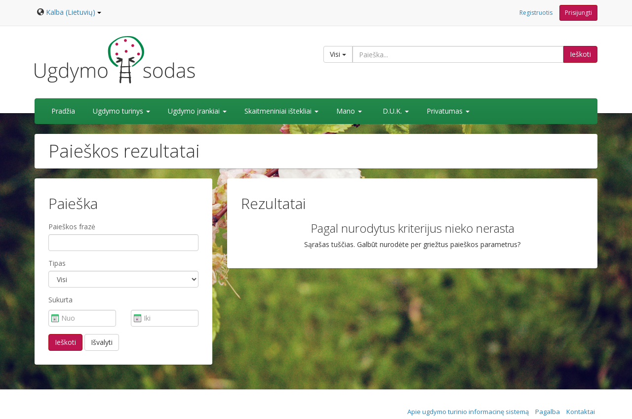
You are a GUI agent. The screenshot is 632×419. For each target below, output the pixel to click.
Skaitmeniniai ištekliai (281, 111)
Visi (338, 54)
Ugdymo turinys (121, 111)
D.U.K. (396, 111)
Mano (349, 111)
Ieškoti (580, 54)
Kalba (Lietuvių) (73, 12)
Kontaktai (580, 411)
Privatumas (448, 111)
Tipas (57, 263)
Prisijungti (578, 12)
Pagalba (547, 411)
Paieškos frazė (71, 226)
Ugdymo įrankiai (197, 111)
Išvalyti (102, 342)
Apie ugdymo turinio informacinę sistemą (468, 411)
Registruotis (536, 12)
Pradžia (63, 111)
